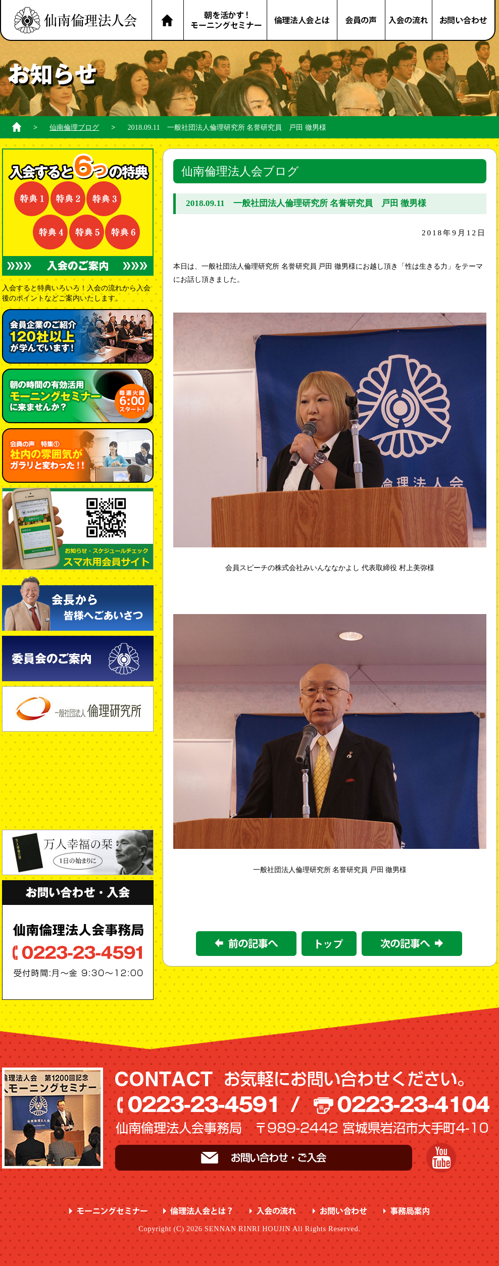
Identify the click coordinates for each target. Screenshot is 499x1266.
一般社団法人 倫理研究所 (78, 709)
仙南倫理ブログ (74, 127)
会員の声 (361, 20)
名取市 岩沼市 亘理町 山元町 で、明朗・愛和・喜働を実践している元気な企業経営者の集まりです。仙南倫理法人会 (76, 20)
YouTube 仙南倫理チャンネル (441, 1158)
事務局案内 (406, 1211)
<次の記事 (412, 943)
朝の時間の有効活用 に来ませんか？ (78, 396)
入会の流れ (409, 20)
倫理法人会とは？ (302, 20)
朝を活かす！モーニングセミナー (225, 20)
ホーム (16, 127)
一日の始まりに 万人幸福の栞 (78, 852)
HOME (167, 20)
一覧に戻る (329, 943)
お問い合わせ (464, 20)
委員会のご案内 (78, 658)
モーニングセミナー (108, 1211)
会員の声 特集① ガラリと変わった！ (78, 455)
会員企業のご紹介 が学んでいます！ (78, 336)
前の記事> (246, 943)
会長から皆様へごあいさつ (78, 603)
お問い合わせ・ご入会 (263, 1158)
